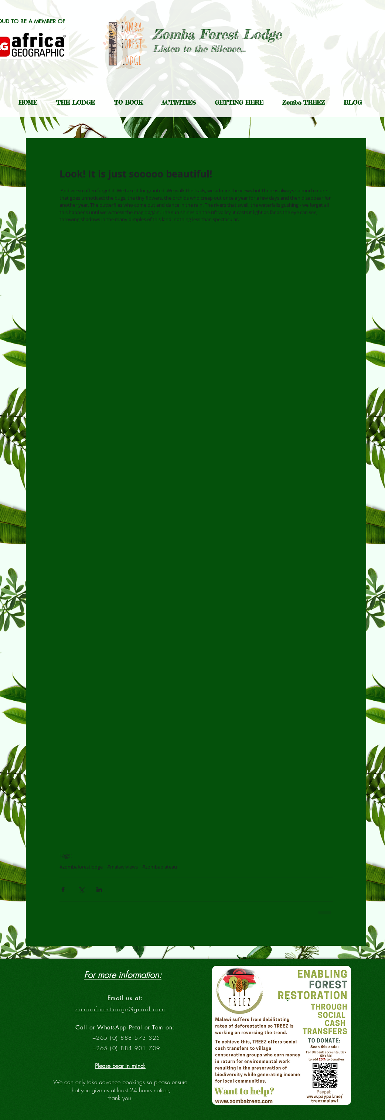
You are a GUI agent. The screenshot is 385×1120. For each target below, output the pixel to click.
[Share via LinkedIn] (99, 889)
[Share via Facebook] (63, 889)
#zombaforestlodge (81, 867)
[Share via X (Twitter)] (81, 889)
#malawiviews (122, 867)
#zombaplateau (159, 867)
